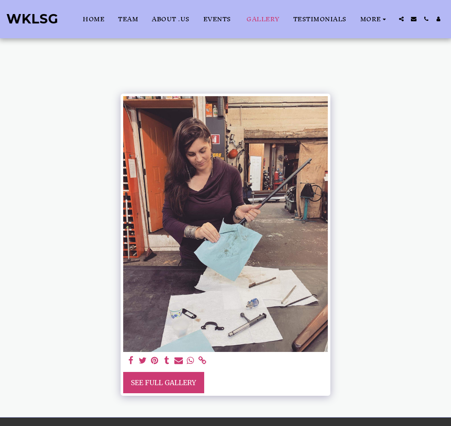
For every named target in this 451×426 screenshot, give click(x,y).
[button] (401, 19)
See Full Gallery (163, 382)
